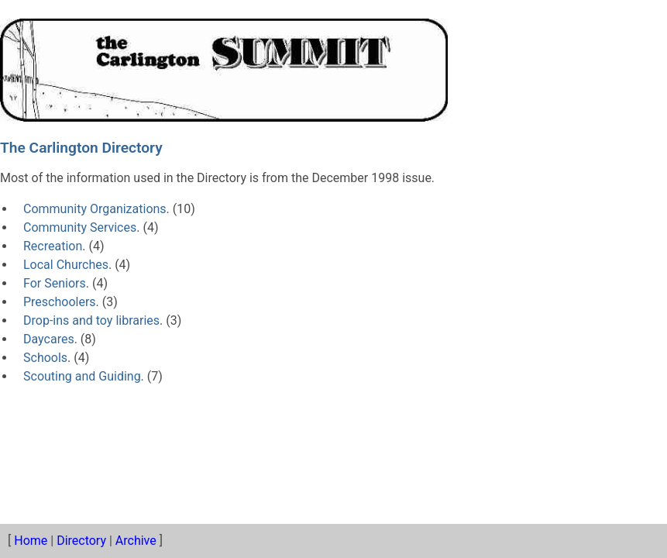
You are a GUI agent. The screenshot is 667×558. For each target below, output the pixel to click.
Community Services (79, 227)
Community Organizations (95, 209)
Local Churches (65, 264)
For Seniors (54, 283)
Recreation (52, 246)
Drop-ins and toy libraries (91, 320)
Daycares (48, 339)
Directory (81, 540)
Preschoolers (59, 301)
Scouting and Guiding (82, 376)
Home (30, 540)
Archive (135, 540)
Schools (45, 357)
